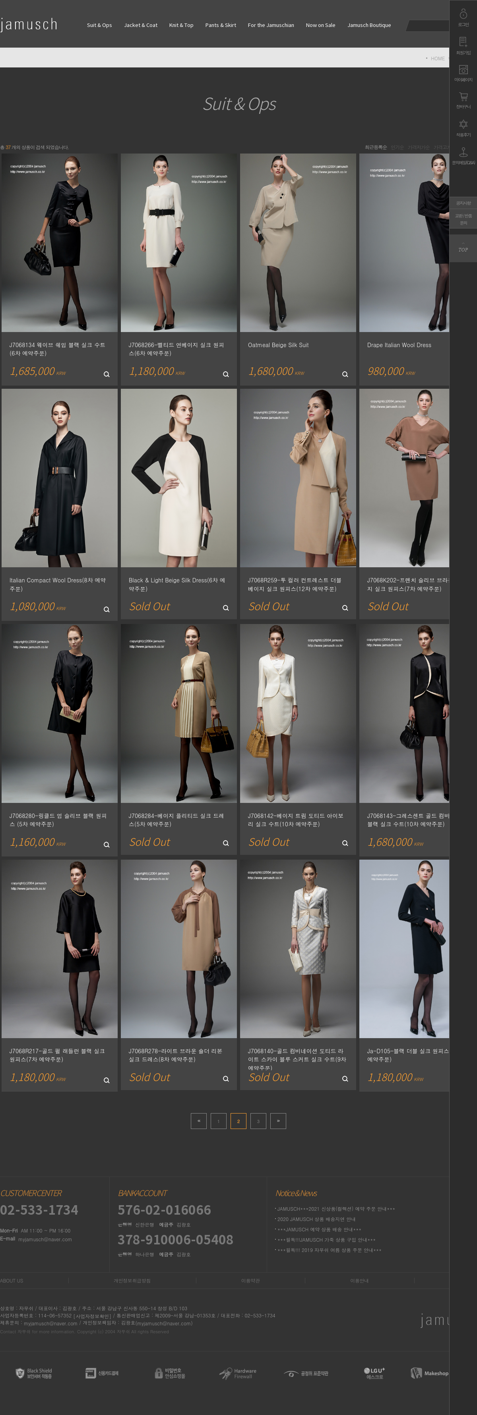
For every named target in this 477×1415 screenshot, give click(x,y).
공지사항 (463, 203)
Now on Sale (320, 26)
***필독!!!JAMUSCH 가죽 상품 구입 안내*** (326, 1239)
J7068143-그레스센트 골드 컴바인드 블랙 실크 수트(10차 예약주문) (414, 819)
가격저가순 (419, 147)
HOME (438, 58)
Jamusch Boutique (369, 26)
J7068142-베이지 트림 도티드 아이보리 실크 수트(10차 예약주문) (295, 819)
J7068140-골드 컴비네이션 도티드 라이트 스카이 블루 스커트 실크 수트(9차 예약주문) (297, 1058)
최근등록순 (376, 147)
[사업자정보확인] (92, 1316)
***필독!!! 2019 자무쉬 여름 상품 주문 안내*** (329, 1249)
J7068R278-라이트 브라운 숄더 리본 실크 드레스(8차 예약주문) (176, 1054)
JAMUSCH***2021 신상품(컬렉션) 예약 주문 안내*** (336, 1208)
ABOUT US (11, 1280)
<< (199, 1121)
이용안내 (359, 1280)
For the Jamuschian (271, 26)
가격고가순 (445, 147)
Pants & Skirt (221, 26)
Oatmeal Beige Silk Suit (278, 344)
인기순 (397, 147)
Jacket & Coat (140, 26)
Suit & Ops (99, 26)
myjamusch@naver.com (45, 1239)
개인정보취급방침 (132, 1280)
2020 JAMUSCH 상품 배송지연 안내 (316, 1218)
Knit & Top (181, 26)
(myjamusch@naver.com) (163, 1323)
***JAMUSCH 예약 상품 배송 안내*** (319, 1229)
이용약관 (250, 1280)
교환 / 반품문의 (463, 219)
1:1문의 (467, 1280)
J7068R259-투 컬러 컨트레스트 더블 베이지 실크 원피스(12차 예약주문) (295, 584)
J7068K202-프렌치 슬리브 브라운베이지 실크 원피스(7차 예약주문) (416, 584)
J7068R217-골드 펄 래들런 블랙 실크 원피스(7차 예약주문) (57, 1054)
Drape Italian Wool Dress (399, 344)
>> (278, 1121)
